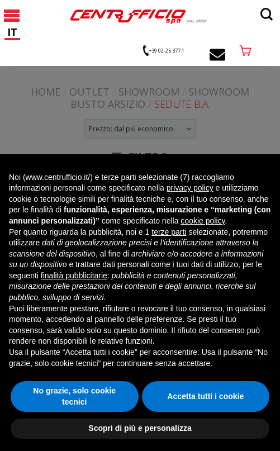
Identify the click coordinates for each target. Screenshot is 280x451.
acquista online (245, 51)
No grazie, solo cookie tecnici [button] (74, 396)
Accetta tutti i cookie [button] (205, 396)
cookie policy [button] (203, 220)
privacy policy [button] (190, 187)
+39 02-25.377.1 (166, 50)
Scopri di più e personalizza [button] (139, 428)
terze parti (168, 231)
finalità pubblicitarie (74, 275)
